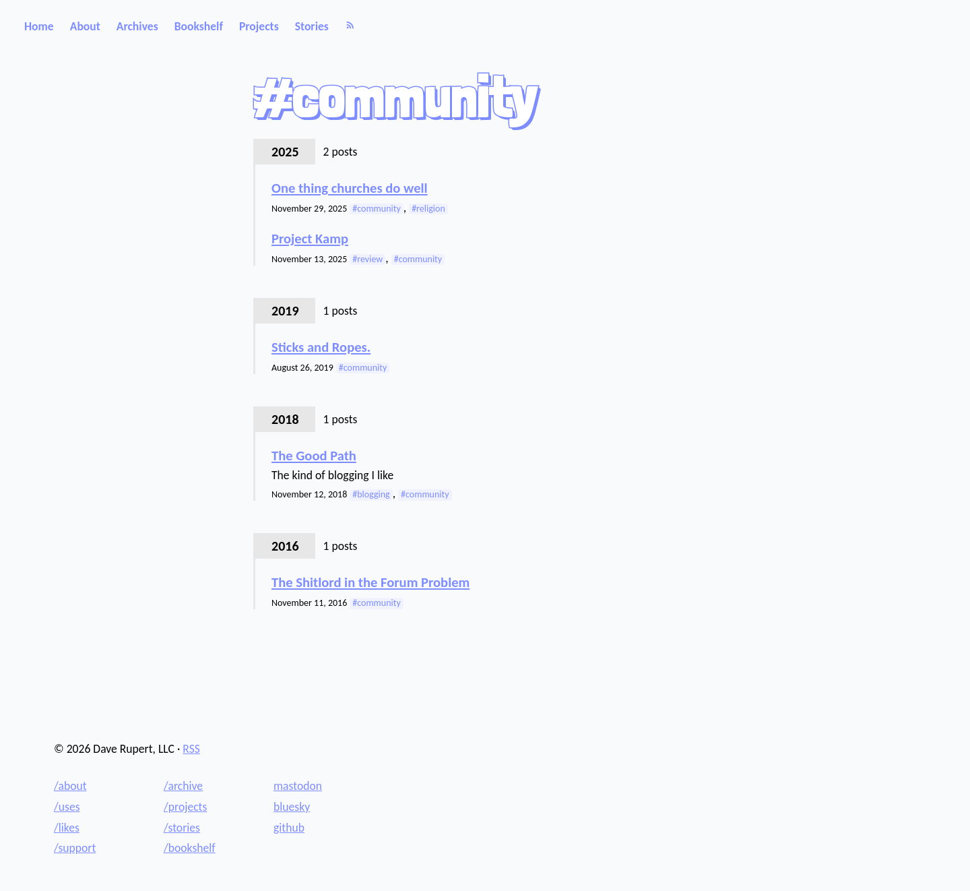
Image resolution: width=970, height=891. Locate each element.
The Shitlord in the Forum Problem (370, 582)
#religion (428, 209)
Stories (312, 26)
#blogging (370, 494)
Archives (137, 26)
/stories (182, 827)
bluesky (291, 806)
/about (70, 785)
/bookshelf (190, 847)
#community (376, 209)
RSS (191, 748)
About (85, 26)
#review (367, 259)
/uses (67, 806)
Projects (259, 26)
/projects (185, 806)
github (288, 827)
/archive (183, 785)
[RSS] (350, 26)
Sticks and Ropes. (320, 347)
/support (75, 847)
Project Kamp (309, 239)
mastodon (297, 785)
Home (39, 26)
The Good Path (313, 456)
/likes (66, 827)
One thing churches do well (349, 188)
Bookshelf (198, 26)
